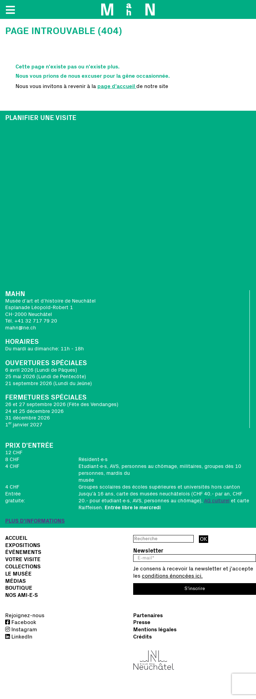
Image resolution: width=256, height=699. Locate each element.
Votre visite (23, 559)
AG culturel (217, 500)
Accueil (16, 538)
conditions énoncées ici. (172, 576)
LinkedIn (18, 637)
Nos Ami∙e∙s (21, 595)
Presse (141, 622)
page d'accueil (116, 86)
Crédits (142, 637)
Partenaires (148, 615)
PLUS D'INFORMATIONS (35, 521)
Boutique (18, 588)
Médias (15, 581)
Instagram (21, 629)
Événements (23, 552)
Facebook (20, 622)
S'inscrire (194, 588)
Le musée (18, 574)
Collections (23, 566)
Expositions (22, 545)
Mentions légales (155, 629)
